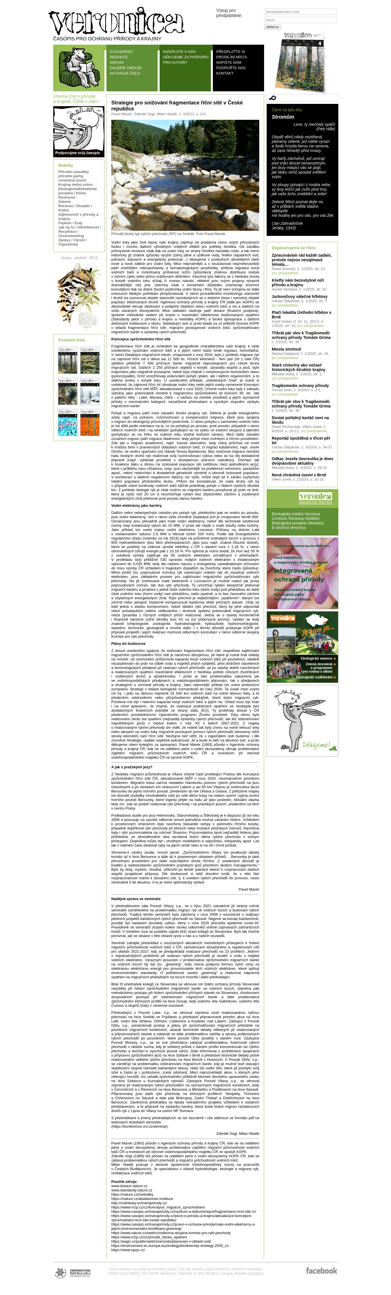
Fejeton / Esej (70, 223)
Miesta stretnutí (286, 349)
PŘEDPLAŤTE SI (230, 52)
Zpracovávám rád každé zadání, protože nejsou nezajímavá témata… (302, 260)
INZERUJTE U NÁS (179, 52)
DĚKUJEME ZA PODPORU (186, 57)
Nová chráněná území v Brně (299, 475)
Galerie (64, 201)
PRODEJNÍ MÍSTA (231, 57)
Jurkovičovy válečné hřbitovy (300, 296)
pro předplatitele (285, 273)
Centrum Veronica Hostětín (296, 518)
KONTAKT (224, 73)
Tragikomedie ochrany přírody (300, 385)
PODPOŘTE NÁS (231, 68)
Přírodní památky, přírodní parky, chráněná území (73, 176)
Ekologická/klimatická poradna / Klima (77, 191)
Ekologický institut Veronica (296, 514)
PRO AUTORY (175, 62)
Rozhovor (66, 197)
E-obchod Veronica (288, 527)
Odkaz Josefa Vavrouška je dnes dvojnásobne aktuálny (302, 461)
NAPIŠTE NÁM (228, 62)
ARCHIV (117, 62)
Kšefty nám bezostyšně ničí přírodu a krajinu (298, 282)
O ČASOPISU (121, 52)
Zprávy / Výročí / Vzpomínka (72, 242)
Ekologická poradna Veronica (297, 523)
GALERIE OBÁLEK (126, 68)
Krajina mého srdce (75, 184)
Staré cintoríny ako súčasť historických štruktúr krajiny (298, 367)
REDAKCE (119, 57)
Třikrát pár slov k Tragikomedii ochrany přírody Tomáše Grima (301, 335)
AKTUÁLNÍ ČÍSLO (125, 73)
